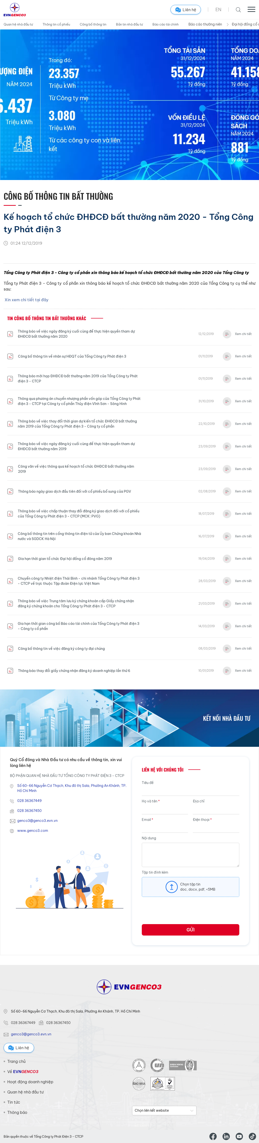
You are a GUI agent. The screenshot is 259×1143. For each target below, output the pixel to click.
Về (22, 1071)
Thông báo (17, 1112)
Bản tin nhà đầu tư (129, 24)
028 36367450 (29, 810)
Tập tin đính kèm (155, 872)
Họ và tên (151, 801)
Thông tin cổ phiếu (56, 24)
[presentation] (179, 912)
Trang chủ (16, 1061)
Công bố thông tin (93, 24)
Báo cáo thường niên (205, 24)
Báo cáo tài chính (165, 24)
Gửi (191, 930)
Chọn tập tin (190, 884)
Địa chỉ (199, 801)
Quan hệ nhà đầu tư (18, 24)
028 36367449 (29, 801)
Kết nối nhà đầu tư (226, 718)
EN (218, 9)
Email (147, 819)
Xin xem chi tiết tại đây (26, 299)
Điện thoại (202, 819)
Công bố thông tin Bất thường (58, 196)
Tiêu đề (147, 783)
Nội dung (149, 838)
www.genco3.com (32, 830)
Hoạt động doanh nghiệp (30, 1081)
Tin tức (13, 1102)
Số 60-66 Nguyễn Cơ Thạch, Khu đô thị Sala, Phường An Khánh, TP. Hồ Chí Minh (71, 788)
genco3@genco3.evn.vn (37, 820)
